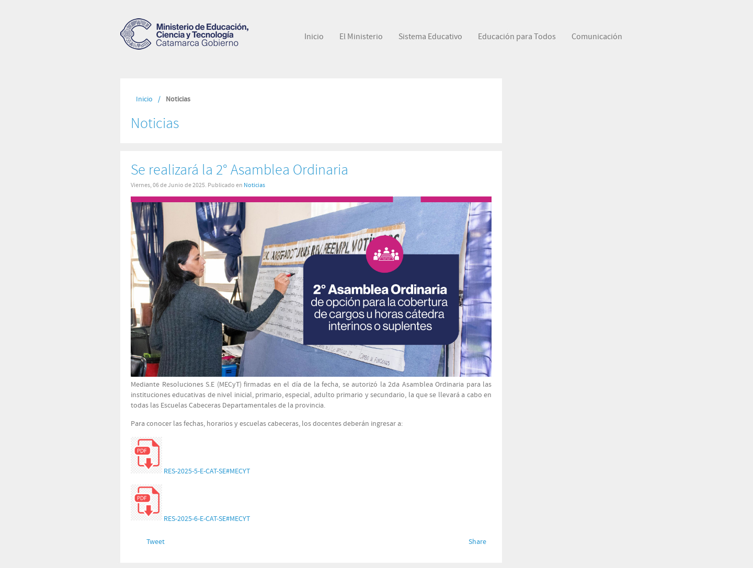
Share (477, 542)
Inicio (144, 99)
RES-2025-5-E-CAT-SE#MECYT (207, 471)
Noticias (254, 185)
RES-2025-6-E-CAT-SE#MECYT (207, 518)
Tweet (155, 542)
